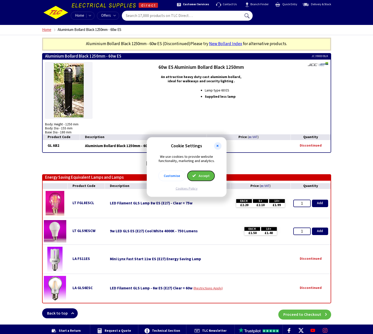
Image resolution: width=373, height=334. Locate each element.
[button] (218, 146)
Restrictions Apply (208, 288)
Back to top (62, 313)
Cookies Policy (187, 188)
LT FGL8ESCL (83, 203)
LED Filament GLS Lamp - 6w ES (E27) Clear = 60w (151, 288)
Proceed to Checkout (307, 313)
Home (79, 15)
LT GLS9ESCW (84, 231)
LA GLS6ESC (83, 288)
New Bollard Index (225, 44)
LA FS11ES (81, 258)
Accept (201, 175)
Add (320, 203)
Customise (172, 175)
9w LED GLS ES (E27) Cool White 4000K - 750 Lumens (154, 231)
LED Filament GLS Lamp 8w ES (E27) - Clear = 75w (151, 203)
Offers (108, 15)
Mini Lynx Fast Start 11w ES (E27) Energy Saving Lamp (155, 259)
